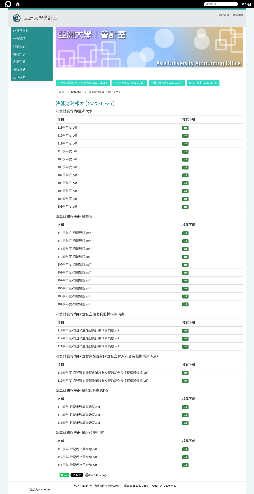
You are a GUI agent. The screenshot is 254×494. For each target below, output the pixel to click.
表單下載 (19, 62)
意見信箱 (19, 77)
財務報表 (19, 46)
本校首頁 (224, 14)
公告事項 (19, 38)
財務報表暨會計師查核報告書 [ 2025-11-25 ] (82, 82)
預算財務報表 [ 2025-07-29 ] (166, 82)
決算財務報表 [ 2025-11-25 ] (129, 82)
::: (208, 14)
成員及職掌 (21, 31)
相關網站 (19, 70)
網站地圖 (238, 14)
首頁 (61, 92)
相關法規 (19, 54)
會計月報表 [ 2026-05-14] (203, 82)
